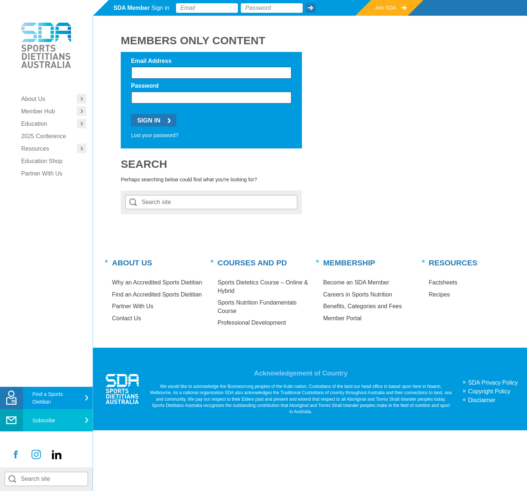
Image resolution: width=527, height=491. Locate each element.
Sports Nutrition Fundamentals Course (257, 306)
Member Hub (38, 111)
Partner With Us (42, 173)
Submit (310, 8)
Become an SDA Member (356, 282)
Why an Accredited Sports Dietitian (157, 282)
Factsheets (443, 282)
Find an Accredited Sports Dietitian (157, 294)
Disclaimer (482, 400)
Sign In (148, 120)
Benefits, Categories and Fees (362, 306)
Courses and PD (252, 262)
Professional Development (252, 323)
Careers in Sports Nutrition (357, 294)
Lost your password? (154, 135)
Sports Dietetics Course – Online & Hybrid (263, 286)
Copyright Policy (489, 391)
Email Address (151, 61)
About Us (33, 99)
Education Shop (42, 161)
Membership (349, 262)
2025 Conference (43, 136)
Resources (35, 149)
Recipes (439, 294)
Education (34, 124)
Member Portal (342, 318)
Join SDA (385, 8)
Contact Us (126, 318)
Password (145, 86)
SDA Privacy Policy (493, 382)
